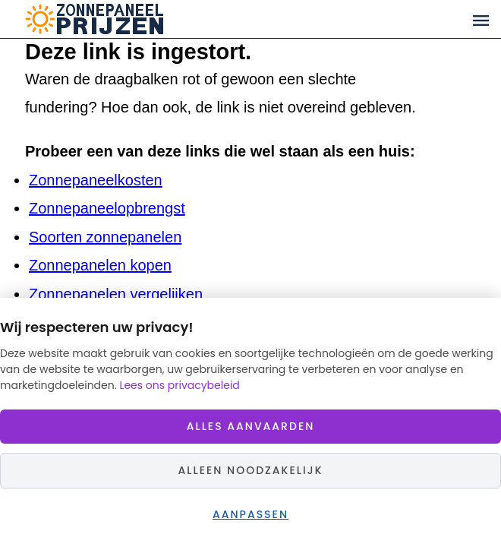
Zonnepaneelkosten (95, 180)
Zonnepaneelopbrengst (107, 208)
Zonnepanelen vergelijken (116, 294)
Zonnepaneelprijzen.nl (153, 19)
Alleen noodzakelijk (250, 470)
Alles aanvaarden (251, 426)
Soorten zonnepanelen (105, 237)
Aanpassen (250, 514)
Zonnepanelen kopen (100, 265)
